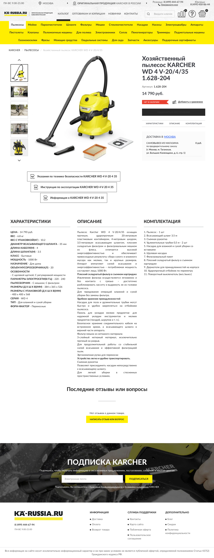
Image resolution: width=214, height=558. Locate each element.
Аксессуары (150, 40)
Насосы (156, 25)
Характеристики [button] (154, 124)
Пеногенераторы (142, 32)
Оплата (96, 524)
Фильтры (86, 25)
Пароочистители (51, 25)
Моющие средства (65, 40)
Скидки (171, 524)
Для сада (117, 40)
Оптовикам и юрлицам (88, 14)
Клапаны (33, 32)
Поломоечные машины (57, 32)
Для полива (83, 32)
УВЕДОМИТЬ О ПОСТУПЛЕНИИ (173, 112)
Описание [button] (174, 124)
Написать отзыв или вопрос (107, 419)
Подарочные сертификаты (179, 40)
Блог (170, 519)
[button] (168, 5)
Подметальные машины (189, 32)
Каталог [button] (63, 14)
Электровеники (105, 32)
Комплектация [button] (194, 124)
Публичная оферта (140, 530)
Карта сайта (136, 524)
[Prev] (19, 60)
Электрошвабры (176, 25)
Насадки (142, 25)
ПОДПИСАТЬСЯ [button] (138, 479)
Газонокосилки (27, 40)
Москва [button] (170, 137)
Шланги (71, 25)
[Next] (19, 160)
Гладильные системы (94, 40)
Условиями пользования (137, 487)
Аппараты (197, 25)
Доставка (97, 519)
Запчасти (133, 40)
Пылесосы (17, 25)
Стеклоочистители (121, 25)
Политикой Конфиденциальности (106, 487)
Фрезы (45, 40)
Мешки (100, 25)
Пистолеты (16, 32)
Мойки (32, 25)
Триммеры (163, 32)
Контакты (131, 14)
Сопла (123, 32)
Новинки (114, 14)
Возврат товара (100, 530)
